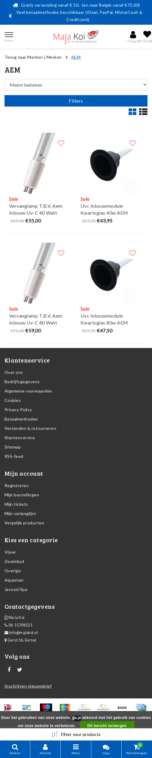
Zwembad (14, 561)
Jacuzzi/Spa (16, 589)
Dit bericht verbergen (107, 726)
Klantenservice (20, 437)
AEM (76, 57)
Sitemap (13, 446)
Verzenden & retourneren (30, 428)
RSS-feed (14, 456)
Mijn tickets (16, 504)
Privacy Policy (18, 409)
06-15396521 (18, 625)
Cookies (13, 400)
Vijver (10, 552)
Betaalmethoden (21, 418)
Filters (76, 101)
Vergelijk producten (24, 522)
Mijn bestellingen (22, 494)
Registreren (17, 485)
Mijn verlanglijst (20, 513)
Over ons (14, 372)
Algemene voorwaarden (28, 390)
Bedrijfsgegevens (22, 381)
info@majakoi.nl (21, 632)
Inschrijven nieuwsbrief (28, 685)
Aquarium (14, 579)
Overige (13, 570)
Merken (54, 57)
